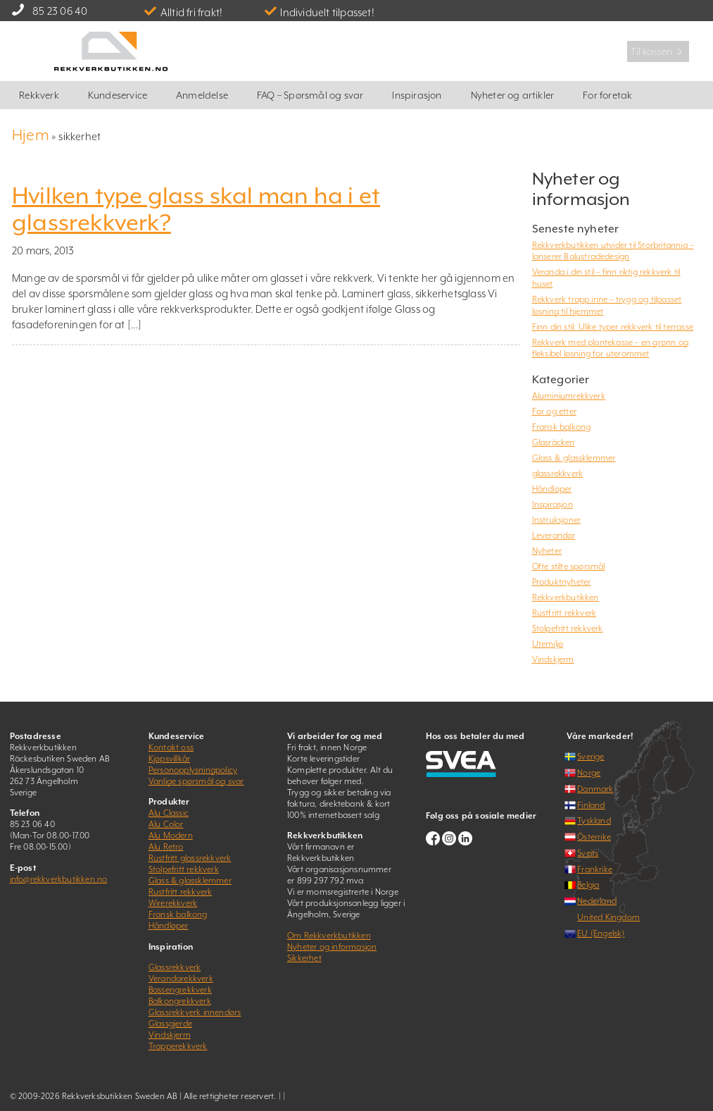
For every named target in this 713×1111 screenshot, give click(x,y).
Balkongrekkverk (180, 1001)
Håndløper (552, 489)
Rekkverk (39, 95)
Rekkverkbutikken (565, 597)
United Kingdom (608, 917)
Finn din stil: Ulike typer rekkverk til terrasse (613, 327)
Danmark (595, 789)
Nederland (597, 901)
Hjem (30, 135)
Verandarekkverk (181, 978)
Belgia (588, 885)
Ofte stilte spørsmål (568, 566)
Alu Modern (171, 835)
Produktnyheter (561, 582)
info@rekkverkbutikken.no (59, 879)
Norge (588, 773)
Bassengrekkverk (180, 990)
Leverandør (554, 535)
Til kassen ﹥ (658, 51)
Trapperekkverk (178, 1046)
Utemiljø (548, 644)
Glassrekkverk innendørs (195, 1012)
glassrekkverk (557, 473)
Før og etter (554, 411)
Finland (591, 805)
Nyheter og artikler (513, 95)
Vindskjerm (553, 659)
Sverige (590, 757)
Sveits (587, 853)
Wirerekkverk (173, 903)
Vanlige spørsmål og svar (196, 781)
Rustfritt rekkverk (564, 613)
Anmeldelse (202, 95)
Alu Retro (166, 847)
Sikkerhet (304, 958)
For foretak (607, 95)
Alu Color (166, 824)
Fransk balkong (561, 427)
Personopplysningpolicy (193, 770)
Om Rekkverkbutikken (329, 936)
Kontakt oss (171, 747)
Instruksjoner (556, 520)
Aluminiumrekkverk (568, 396)
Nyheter (547, 551)
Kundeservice (117, 95)
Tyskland (594, 821)
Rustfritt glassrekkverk (190, 858)
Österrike (594, 837)
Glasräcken (553, 442)
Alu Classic (169, 813)
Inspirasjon (416, 95)
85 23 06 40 (59, 11)
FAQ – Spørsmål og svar (310, 95)
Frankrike (594, 869)
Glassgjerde (170, 1024)
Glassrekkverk (175, 967)
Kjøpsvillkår (169, 759)
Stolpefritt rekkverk (567, 628)
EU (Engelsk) (600, 933)
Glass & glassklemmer (574, 458)
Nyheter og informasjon (332, 947)
